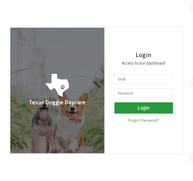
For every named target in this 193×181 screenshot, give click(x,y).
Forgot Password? (143, 120)
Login (143, 108)
